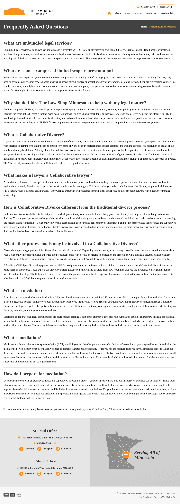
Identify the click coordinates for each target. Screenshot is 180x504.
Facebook (29, 448)
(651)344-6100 (147, 6)
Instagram (47, 448)
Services (138, 13)
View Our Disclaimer (154, 493)
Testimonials (167, 13)
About (118, 13)
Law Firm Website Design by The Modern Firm (157, 497)
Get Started (166, 6)
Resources (151, 13)
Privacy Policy (170, 493)
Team (127, 13)
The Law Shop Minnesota (106, 409)
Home (109, 13)
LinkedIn (66, 448)
